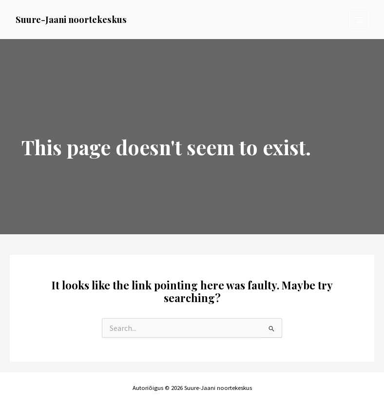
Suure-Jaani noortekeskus (71, 19)
